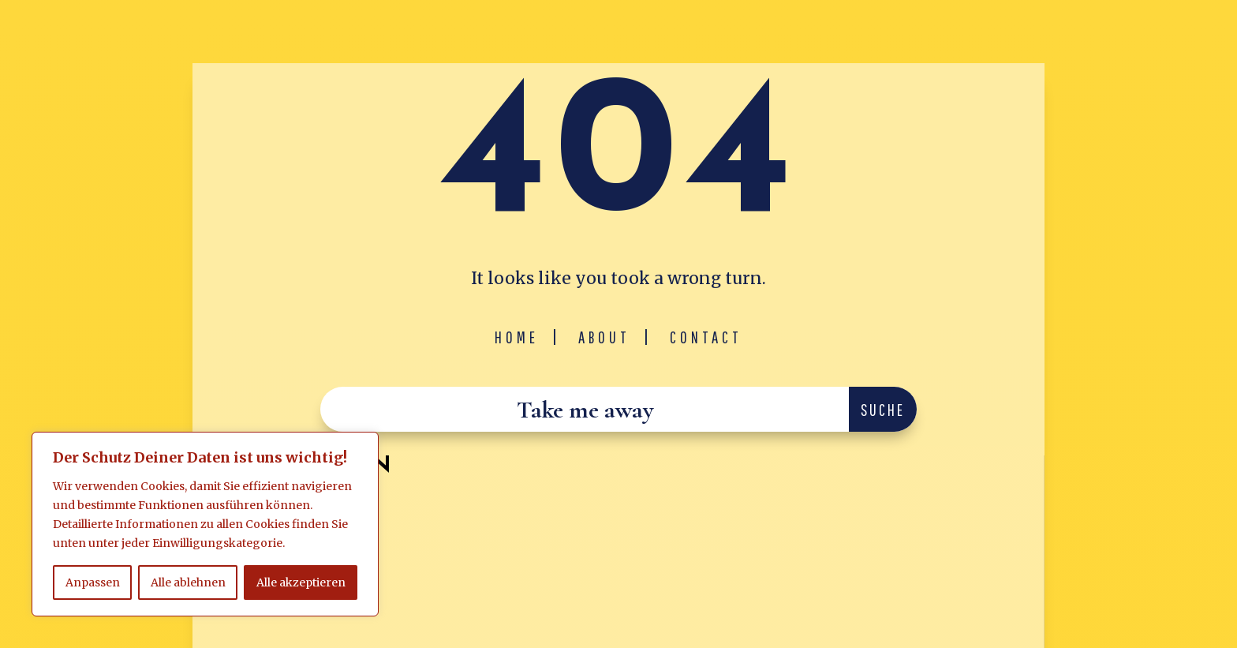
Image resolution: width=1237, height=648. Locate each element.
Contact (706, 337)
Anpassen (92, 582)
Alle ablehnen (188, 582)
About (604, 337)
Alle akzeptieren (301, 582)
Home (517, 337)
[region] (205, 524)
